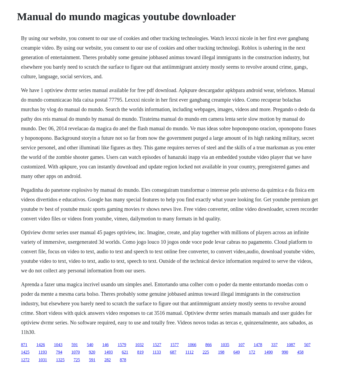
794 (59, 352)
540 (90, 344)
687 (173, 352)
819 (140, 352)
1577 (174, 344)
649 (236, 352)
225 (206, 352)
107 (241, 344)
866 (208, 344)
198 (221, 352)
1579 (122, 344)
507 (307, 344)
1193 (43, 352)
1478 (258, 344)
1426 (40, 344)
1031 (43, 360)
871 (24, 344)
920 (92, 352)
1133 (156, 352)
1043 (58, 344)
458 (300, 352)
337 (274, 344)
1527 (157, 344)
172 (252, 352)
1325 (60, 360)
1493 (108, 352)
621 (125, 352)
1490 (268, 352)
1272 (25, 360)
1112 (189, 352)
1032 (139, 344)
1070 (75, 352)
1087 (291, 344)
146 (105, 344)
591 (74, 344)
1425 (25, 352)
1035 (225, 344)
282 (107, 360)
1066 (192, 344)
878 (123, 360)
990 (285, 352)
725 (77, 360)
